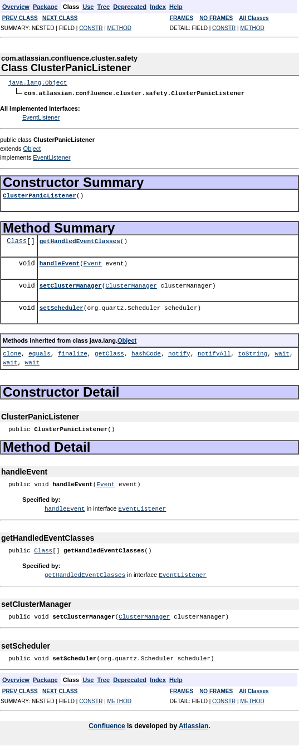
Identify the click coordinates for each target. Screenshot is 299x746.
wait (282, 353)
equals (39, 353)
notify (179, 353)
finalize (72, 353)
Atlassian (193, 724)
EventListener (41, 116)
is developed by (152, 724)
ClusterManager (130, 285)
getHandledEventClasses (80, 240)
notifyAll (214, 353)
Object (32, 148)
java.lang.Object (37, 82)
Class (17, 240)
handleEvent (60, 263)
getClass (109, 353)
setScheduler (62, 307)
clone (12, 353)
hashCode (146, 353)
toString (252, 353)
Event (93, 263)
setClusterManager (71, 285)
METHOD (119, 28)
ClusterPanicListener (39, 195)
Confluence (107, 724)
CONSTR (90, 28)
